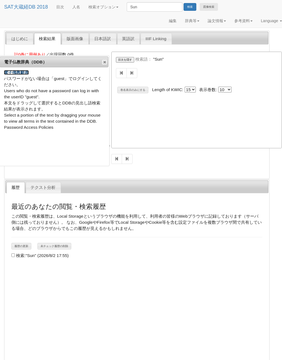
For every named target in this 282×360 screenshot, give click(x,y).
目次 (60, 7)
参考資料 (243, 21)
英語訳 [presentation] (128, 38)
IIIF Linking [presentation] (156, 38)
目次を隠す (125, 59)
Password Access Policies (28, 127)
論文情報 (217, 21)
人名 (76, 7)
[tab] (19, 38)
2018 (42, 7)
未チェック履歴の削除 (54, 246)
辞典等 (192, 21)
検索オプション (103, 7)
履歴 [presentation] (15, 187)
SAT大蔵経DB (19, 7)
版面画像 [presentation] (75, 38)
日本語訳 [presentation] (102, 38)
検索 (190, 6)
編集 (173, 21)
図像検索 (208, 6)
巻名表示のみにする (132, 89)
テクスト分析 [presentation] (43, 187)
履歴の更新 (21, 246)
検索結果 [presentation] (47, 38)
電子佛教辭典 (16, 72)
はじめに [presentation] (19, 38)
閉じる (104, 62)
